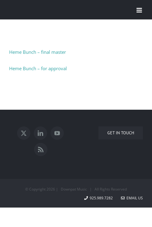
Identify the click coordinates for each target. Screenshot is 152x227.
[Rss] (40, 149)
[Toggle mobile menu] (139, 10)
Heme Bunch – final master (37, 52)
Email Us (132, 198)
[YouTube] (57, 133)
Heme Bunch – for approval (38, 68)
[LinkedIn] (40, 133)
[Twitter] (23, 133)
